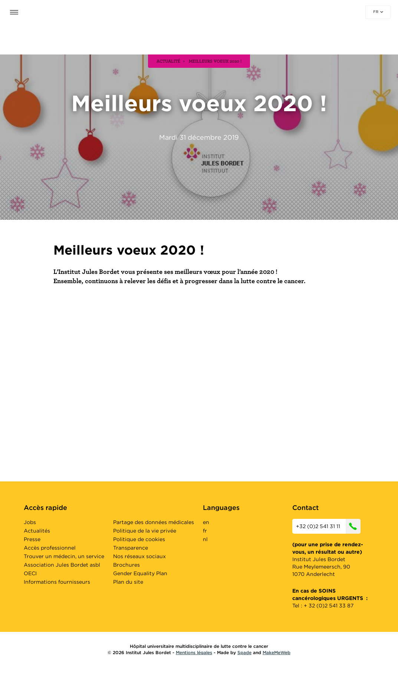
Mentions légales (194, 652)
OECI (30, 573)
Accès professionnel (50, 548)
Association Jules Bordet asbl (62, 565)
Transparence (130, 548)
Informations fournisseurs (57, 582)
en (206, 522)
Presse (32, 539)
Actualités (37, 531)
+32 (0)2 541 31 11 (328, 526)
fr (378, 11)
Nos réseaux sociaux (139, 556)
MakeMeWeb (276, 652)
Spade (244, 652)
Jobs (30, 522)
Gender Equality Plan (140, 573)
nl (205, 539)
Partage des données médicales (153, 522)
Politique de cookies (139, 539)
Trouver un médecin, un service (64, 556)
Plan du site (128, 582)
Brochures (126, 565)
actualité (168, 60)
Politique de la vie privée (144, 531)
